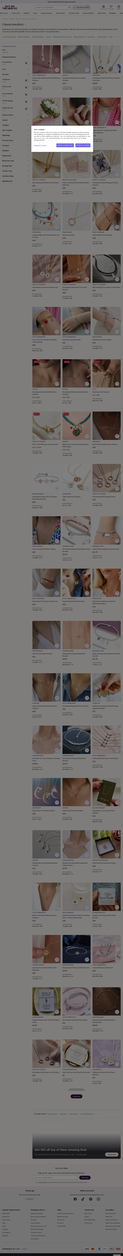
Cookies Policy (41, 138)
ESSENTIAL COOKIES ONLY (65, 145)
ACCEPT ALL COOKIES (82, 145)
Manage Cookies (40, 145)
